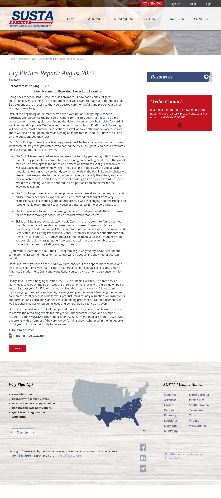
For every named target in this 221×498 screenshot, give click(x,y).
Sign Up (175, 4)
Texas (193, 428)
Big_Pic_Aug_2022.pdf (30, 349)
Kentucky (170, 428)
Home (71, 19)
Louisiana (170, 434)
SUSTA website (59, 277)
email (154, 130)
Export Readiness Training (44, 155)
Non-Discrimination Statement (185, 467)
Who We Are (97, 19)
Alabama (170, 408)
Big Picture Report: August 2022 (70, 72)
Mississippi (171, 444)
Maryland (170, 439)
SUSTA (30, 18)
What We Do (123, 19)
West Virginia (198, 439)
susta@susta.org (69, 468)
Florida (168, 418)
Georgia (169, 423)
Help (193, 4)
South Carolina (199, 418)
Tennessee (196, 423)
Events (149, 19)
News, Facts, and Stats (41, 72)
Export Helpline (84, 294)
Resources (175, 19)
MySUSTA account (40, 330)
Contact (201, 19)
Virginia (194, 434)
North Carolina (199, 408)
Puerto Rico (197, 413)
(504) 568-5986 (21, 468)
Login (208, 4)
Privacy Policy (174, 472)
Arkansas (170, 413)
